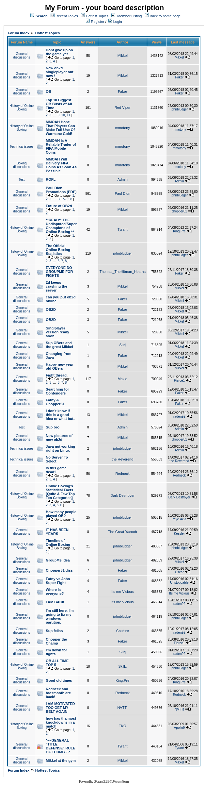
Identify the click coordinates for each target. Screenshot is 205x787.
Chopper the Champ (56, 641)
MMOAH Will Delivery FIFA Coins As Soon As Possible (61, 165)
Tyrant (123, 229)
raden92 (179, 416)
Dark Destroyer (122, 495)
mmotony (122, 128)
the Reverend (122, 459)
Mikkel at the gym (61, 760)
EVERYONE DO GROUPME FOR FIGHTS (59, 271)
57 (65, 199)
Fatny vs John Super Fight (58, 581)
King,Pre (179, 231)
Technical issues (22, 146)
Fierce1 (179, 380)
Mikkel (123, 56)
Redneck (123, 474)
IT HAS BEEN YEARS (57, 532)
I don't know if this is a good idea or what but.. (60, 415)
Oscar (179, 572)
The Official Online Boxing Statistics (58, 250)
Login (115, 22)
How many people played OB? (61, 514)
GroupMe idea (58, 560)
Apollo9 (179, 727)
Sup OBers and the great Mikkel (59, 345)
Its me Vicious (122, 592)
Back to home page (165, 16)
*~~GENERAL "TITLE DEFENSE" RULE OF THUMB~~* (60, 746)
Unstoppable (179, 582)
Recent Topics (66, 16)
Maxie (122, 379)
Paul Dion (122, 193)
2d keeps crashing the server (56, 286)
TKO (122, 726)
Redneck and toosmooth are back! (58, 693)
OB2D (51, 309)
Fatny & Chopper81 (55, 402)
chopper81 (179, 211)
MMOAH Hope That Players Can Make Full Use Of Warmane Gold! (60, 128)
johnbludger (179, 109)
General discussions (21, 55)
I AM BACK (55, 602)
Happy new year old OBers (59, 366)
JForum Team (120, 781)
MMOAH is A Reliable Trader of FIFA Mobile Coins (61, 146)
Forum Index (18, 33)
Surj (122, 345)
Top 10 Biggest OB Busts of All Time (59, 104)
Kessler (179, 533)
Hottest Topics (97, 16)
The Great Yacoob (122, 532)
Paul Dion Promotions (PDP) (61, 190)
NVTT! (122, 708)
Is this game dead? (56, 470)
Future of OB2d (59, 206)
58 (70, 199)
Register (95, 22)
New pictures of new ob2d (59, 438)
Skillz (122, 666)
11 (68, 115)
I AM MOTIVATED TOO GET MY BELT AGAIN (60, 707)
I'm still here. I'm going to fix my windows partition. (59, 616)
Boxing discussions (21, 165)
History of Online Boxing (21, 107)
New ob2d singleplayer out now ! (59, 72)
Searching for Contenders (57, 391)
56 (59, 199)
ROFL (50, 179)
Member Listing (129, 16)
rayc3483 (179, 519)
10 (63, 115)
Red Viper (123, 107)
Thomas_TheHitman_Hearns (123, 272)
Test (21, 179)
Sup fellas (54, 631)
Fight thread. (57, 375)
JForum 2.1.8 (101, 781)
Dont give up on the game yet (59, 52)
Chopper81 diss (59, 570)
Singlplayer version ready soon (57, 332)
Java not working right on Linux (60, 448)
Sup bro (52, 427)
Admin (123, 179)
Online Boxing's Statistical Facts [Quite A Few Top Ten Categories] (60, 492)
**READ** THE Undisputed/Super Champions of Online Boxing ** (61, 226)
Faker (179, 77)
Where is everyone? (55, 591)
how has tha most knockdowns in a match (61, 722)
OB (48, 91)
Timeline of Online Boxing (58, 542)
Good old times (59, 680)
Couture (122, 631)
